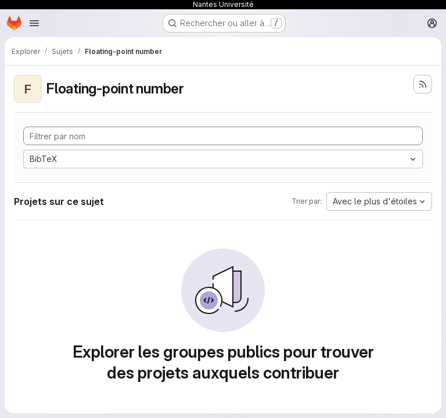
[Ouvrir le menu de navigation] (34, 23)
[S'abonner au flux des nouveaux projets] (422, 84)
